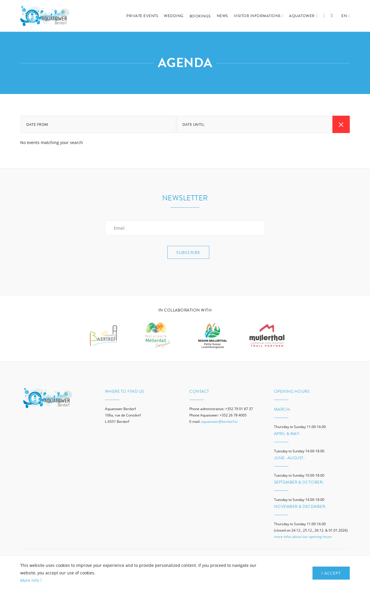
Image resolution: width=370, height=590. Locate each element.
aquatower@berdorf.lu (219, 421)
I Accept (331, 573)
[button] (345, 22)
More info (29, 580)
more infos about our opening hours (303, 536)
